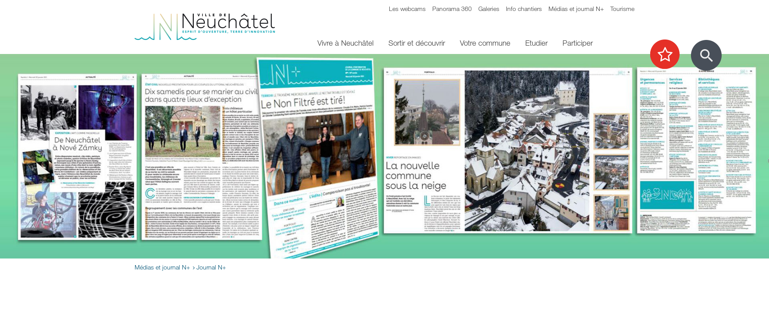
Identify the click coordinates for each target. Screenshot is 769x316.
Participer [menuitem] (578, 42)
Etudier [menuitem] (536, 42)
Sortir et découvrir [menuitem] (416, 42)
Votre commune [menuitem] (485, 42)
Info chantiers (524, 8)
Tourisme (622, 8)
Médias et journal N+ (576, 8)
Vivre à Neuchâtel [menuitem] (345, 42)
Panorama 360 (452, 8)
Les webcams (407, 8)
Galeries (488, 8)
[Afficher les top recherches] (669, 55)
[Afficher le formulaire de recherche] (706, 55)
